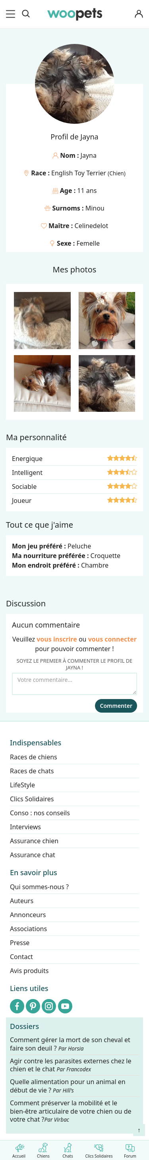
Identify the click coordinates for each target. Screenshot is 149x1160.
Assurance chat (32, 854)
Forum (130, 1149)
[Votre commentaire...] (74, 684)
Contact (21, 956)
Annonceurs (28, 914)
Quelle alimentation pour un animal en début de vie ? (68, 1086)
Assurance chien (34, 840)
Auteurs (21, 900)
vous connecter (112, 639)
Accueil (19, 1149)
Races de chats (32, 771)
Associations (28, 928)
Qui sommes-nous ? (39, 886)
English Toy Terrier (79, 173)
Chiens (43, 1149)
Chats (68, 1149)
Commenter (116, 705)
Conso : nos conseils (40, 812)
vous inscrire (57, 639)
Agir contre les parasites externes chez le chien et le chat (71, 1065)
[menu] (12, 14)
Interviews (25, 826)
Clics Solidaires (98, 1149)
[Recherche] (26, 14)
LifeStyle (22, 785)
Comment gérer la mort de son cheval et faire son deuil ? (70, 1044)
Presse (19, 942)
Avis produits (29, 970)
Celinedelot (91, 225)
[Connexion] (138, 14)
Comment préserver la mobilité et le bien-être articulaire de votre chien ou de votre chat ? (71, 1111)
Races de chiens (33, 757)
